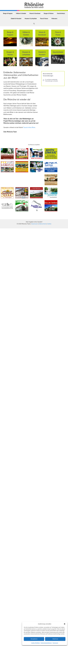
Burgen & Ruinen (49, 13)
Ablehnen (55, 639)
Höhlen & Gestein (21, 13)
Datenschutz (42, 224)
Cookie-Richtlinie (35, 643)
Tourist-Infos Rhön (29, 127)
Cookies (49, 224)
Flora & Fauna (44, 18)
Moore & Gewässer (34, 13)
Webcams (54, 18)
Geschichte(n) (61, 13)
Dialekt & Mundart (16, 18)
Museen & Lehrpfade (31, 18)
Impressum (55, 643)
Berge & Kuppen (8, 13)
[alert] (53, 80)
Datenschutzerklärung (46, 643)
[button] (64, 624)
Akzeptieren (34, 639)
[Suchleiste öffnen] (34, 23)
